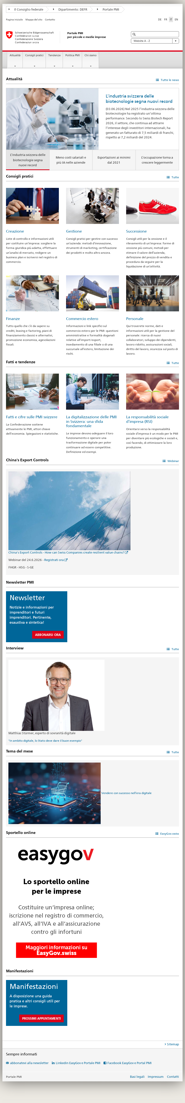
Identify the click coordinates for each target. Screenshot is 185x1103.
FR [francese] (165, 19)
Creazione (15, 231)
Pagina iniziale (14, 19)
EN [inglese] (176, 19)
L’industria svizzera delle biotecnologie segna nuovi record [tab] (27, 160)
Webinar (173, 461)
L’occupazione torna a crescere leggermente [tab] (157, 159)
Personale (134, 318)
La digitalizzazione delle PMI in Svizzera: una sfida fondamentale (91, 421)
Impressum (156, 1076)
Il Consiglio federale (26, 9)
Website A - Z (155, 41)
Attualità (15, 55)
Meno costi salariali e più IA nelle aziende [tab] (71, 159)
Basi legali (137, 1076)
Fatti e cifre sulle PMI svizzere (31, 417)
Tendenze (54, 55)
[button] (135, 34)
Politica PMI (72, 55)
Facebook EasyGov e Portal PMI (129, 1063)
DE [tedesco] (159, 19)
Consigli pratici (34, 55)
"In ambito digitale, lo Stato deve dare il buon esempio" (45, 740)
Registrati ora (54, 560)
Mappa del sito (33, 19)
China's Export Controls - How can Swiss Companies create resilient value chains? (66, 552)
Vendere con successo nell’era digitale (126, 793)
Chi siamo (91, 55)
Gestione (74, 231)
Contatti (173, 1076)
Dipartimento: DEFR (70, 9)
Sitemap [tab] (173, 1044)
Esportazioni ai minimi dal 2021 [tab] (114, 159)
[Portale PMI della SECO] (62, 37)
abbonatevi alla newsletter (29, 1063)
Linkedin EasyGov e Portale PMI (78, 1063)
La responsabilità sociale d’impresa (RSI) (147, 419)
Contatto (50, 19)
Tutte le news (169, 80)
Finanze (13, 318)
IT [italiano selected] (171, 19)
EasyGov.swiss (169, 833)
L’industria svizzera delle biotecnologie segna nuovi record (139, 98)
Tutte (175, 177)
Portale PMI (108, 9)
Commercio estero (82, 318)
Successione (136, 231)
